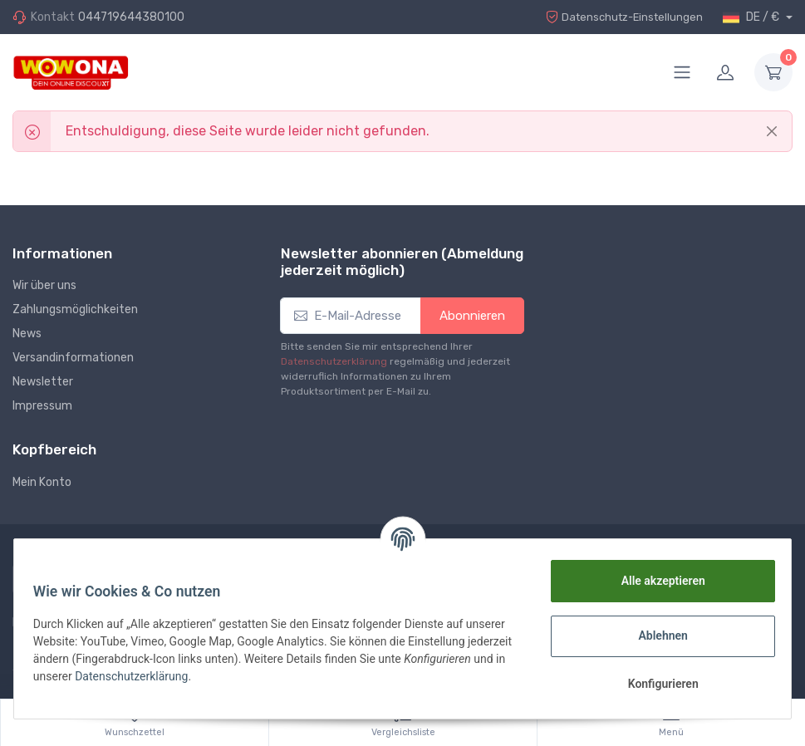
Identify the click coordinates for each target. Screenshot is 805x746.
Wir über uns (44, 285)
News (27, 333)
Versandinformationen (73, 358)
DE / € (752, 17)
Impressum (42, 406)
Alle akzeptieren (655, 580)
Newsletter (42, 382)
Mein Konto (41, 482)
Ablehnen (655, 635)
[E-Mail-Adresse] (350, 316)
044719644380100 (131, 17)
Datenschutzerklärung (334, 361)
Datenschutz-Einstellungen (620, 17)
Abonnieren (472, 315)
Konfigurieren (655, 683)
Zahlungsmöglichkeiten (75, 309)
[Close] (772, 131)
